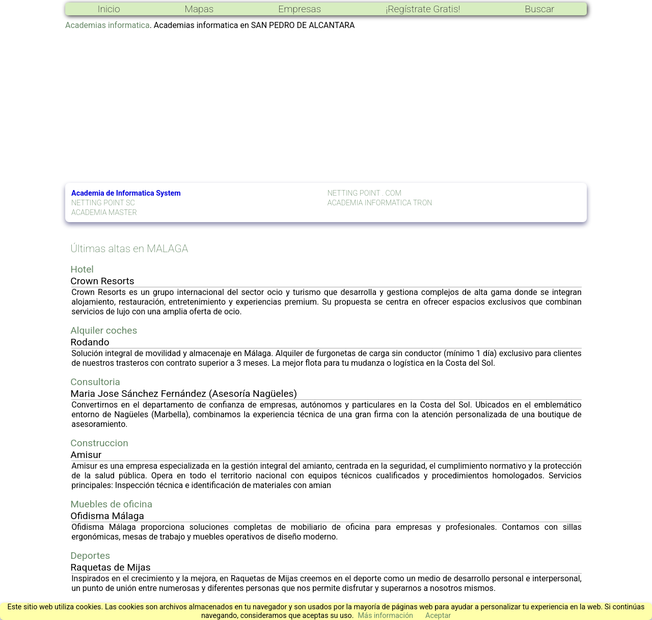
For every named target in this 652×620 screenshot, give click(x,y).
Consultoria (95, 382)
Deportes (90, 555)
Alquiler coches (103, 330)
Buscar (539, 9)
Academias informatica (107, 25)
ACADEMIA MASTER (104, 212)
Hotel (82, 269)
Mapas (198, 9)
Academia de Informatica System (126, 193)
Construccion (99, 443)
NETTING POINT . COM (364, 193)
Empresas (299, 9)
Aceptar (438, 615)
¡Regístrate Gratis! (423, 9)
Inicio (108, 9)
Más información (385, 615)
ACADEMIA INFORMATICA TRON (380, 203)
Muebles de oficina (111, 504)
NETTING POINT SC (103, 203)
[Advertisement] (326, 106)
